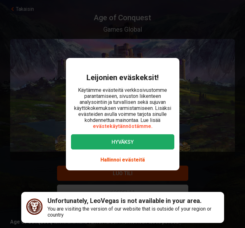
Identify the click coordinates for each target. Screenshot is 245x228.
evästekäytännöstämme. (122, 126)
